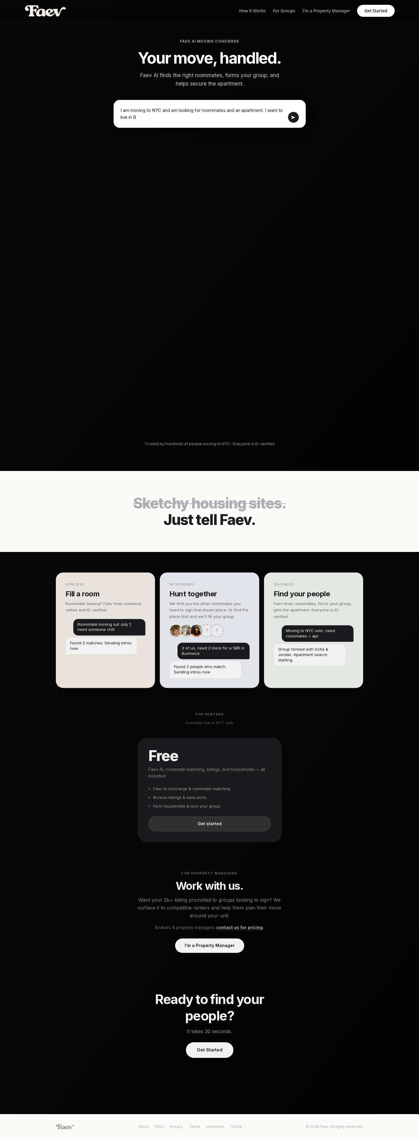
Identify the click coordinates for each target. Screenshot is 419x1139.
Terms (194, 1126)
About (143, 1126)
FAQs (159, 1126)
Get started (210, 825)
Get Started (375, 10)
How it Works (252, 10)
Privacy (176, 1126)
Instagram (215, 1126)
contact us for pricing (239, 929)
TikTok (236, 1126)
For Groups (284, 10)
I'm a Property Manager (326, 10)
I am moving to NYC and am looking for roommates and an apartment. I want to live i (202, 114)
